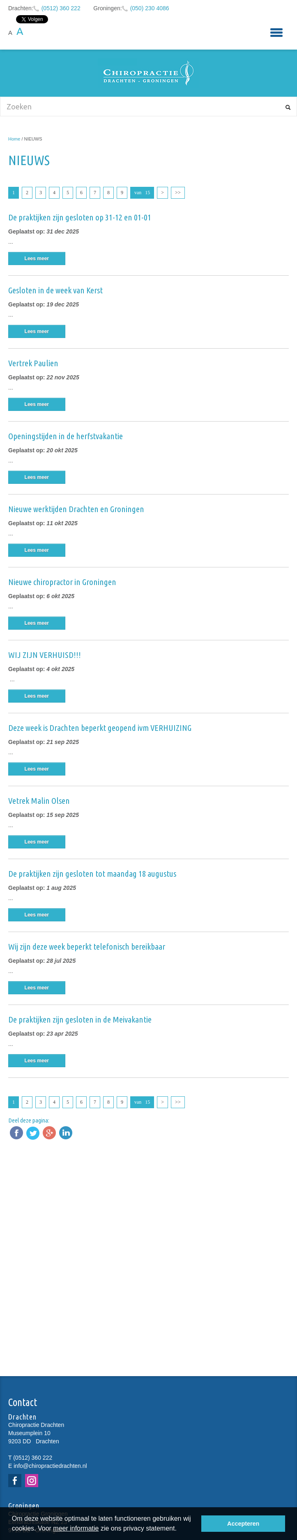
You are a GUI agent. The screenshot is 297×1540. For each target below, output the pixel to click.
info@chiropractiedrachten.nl (50, 1466)
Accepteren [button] (243, 1523)
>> (178, 192)
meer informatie (76, 1528)
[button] (179, 1529)
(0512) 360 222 (61, 8)
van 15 (142, 192)
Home (14, 138)
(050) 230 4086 (149, 8)
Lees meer (37, 258)
